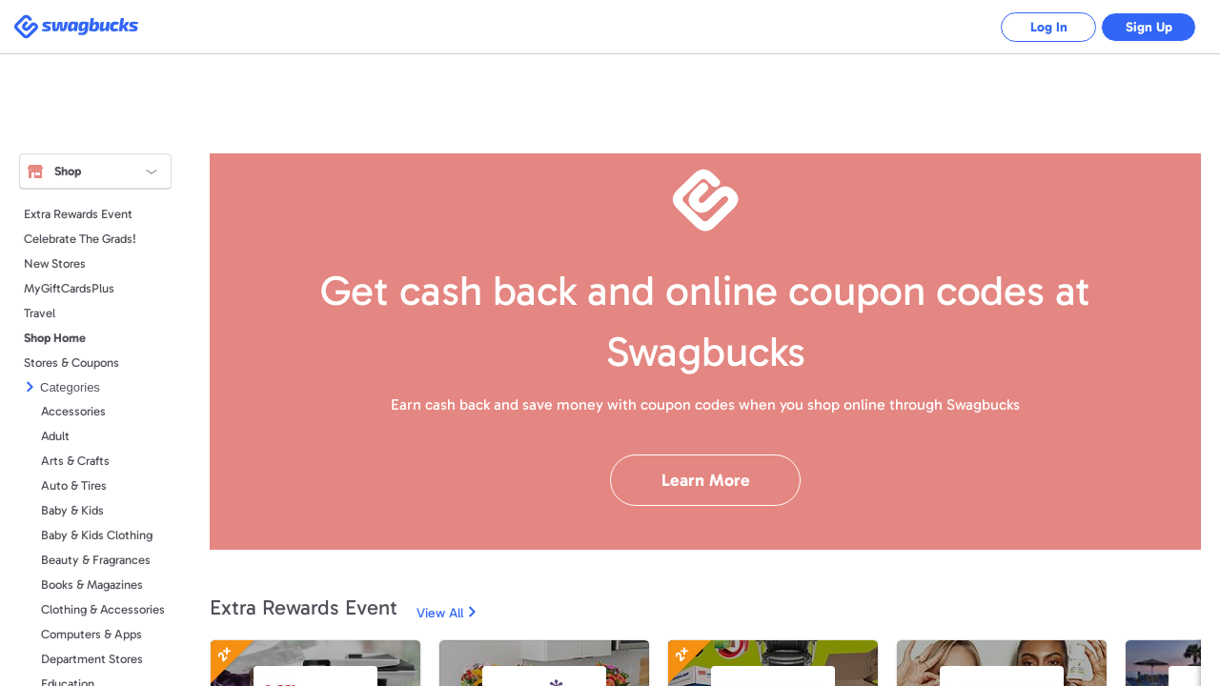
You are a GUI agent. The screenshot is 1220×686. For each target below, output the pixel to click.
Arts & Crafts (75, 461)
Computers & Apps (91, 634)
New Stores (55, 263)
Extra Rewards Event (78, 214)
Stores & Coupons (71, 362)
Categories (70, 387)
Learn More (705, 480)
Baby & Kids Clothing (96, 535)
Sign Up (1149, 27)
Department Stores (92, 659)
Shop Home (55, 338)
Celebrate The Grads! (80, 239)
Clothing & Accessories (103, 609)
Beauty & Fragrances (96, 560)
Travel (39, 313)
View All (440, 613)
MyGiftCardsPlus (69, 288)
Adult (55, 436)
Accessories (73, 411)
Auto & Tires (74, 485)
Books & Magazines (92, 584)
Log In (1049, 27)
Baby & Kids (72, 510)
